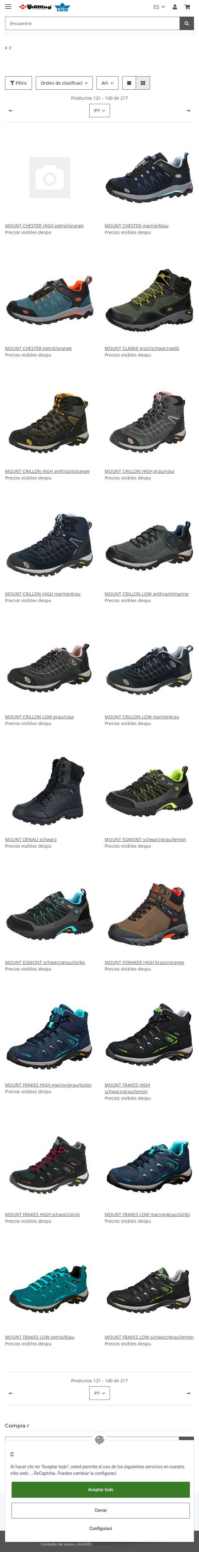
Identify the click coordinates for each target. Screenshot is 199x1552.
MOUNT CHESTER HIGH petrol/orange (44, 226)
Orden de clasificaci (61, 83)
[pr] (188, 110)
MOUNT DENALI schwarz (31, 839)
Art (105, 83)
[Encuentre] (92, 23)
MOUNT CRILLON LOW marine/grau (142, 717)
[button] (175, 7)
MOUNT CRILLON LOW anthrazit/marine (147, 594)
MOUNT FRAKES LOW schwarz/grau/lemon (149, 1337)
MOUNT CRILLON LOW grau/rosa (39, 717)
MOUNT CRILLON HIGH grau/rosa (139, 471)
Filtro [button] (18, 83)
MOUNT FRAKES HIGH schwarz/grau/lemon (127, 1088)
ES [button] (156, 6)
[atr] (10, 110)
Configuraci (100, 1528)
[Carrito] (187, 7)
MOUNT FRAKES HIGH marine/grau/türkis (48, 1085)
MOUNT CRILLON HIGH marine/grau (43, 594)
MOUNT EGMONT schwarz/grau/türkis (45, 962)
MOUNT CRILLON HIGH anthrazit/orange (47, 471)
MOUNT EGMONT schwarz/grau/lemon (145, 839)
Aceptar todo (100, 1489)
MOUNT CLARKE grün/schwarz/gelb (142, 348)
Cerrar (101, 1510)
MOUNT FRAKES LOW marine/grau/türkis (147, 1214)
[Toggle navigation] (8, 4)
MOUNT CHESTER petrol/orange (38, 348)
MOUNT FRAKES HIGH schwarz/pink (42, 1214)
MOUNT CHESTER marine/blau (137, 226)
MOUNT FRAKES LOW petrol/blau (39, 1337)
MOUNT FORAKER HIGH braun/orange (144, 962)
